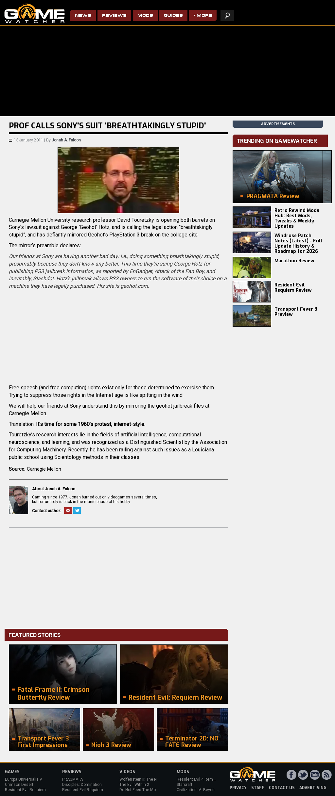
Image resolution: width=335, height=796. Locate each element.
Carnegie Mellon (44, 469)
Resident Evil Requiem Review (293, 287)
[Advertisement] (118, 576)
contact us (282, 787)
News (83, 16)
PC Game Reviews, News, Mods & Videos (34, 13)
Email (68, 510)
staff (257, 787)
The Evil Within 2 (134, 784)
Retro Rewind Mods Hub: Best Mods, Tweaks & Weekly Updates (296, 218)
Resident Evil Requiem (25, 790)
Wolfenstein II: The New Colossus (149, 779)
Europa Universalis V (23, 779)
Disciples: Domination (82, 784)
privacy (238, 787)
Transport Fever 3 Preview (295, 311)
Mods (145, 16)
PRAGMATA (72, 779)
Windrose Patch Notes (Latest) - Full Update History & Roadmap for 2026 (298, 243)
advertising (312, 787)
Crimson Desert (19, 784)
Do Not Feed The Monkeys (143, 790)
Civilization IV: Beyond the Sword (206, 790)
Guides (173, 16)
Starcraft (184, 784)
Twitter (77, 510)
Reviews (114, 16)
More (204, 16)
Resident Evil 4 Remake (198, 779)
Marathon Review (294, 261)
